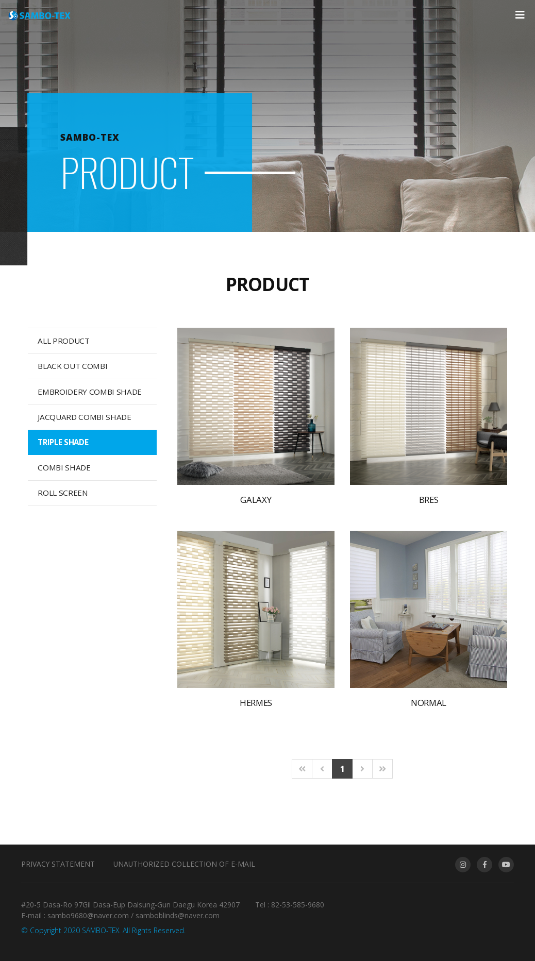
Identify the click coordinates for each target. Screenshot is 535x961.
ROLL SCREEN (63, 492)
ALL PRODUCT (63, 340)
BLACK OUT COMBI (72, 366)
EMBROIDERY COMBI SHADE (90, 391)
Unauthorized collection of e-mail (184, 864)
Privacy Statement (58, 864)
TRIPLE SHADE (63, 442)
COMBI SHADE (64, 467)
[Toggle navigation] (520, 15)
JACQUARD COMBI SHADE (84, 417)
